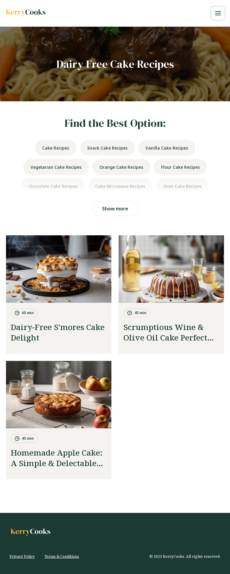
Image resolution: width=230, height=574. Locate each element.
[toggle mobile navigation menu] (218, 13)
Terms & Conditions (61, 556)
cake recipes (55, 148)
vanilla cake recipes (167, 148)
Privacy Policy (22, 556)
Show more (115, 208)
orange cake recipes (121, 167)
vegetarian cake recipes (56, 167)
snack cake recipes (107, 148)
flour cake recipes (180, 167)
